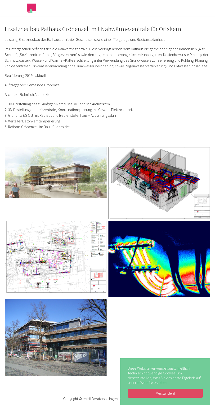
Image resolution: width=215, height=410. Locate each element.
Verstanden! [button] (165, 393)
